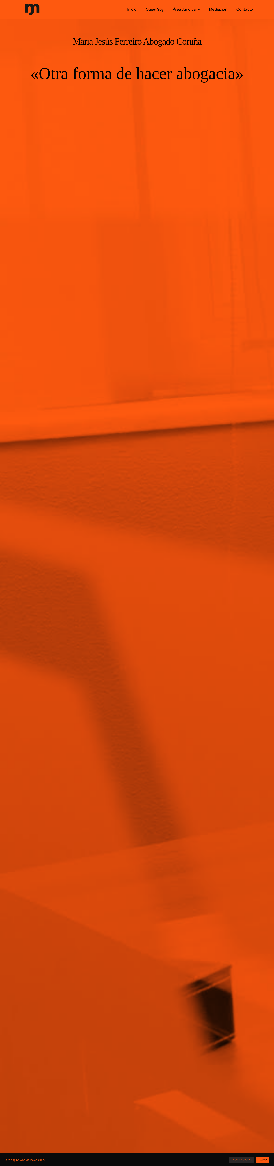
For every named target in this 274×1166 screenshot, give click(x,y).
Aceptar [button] (262, 1159)
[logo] (32, 3)
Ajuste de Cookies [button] (241, 1159)
